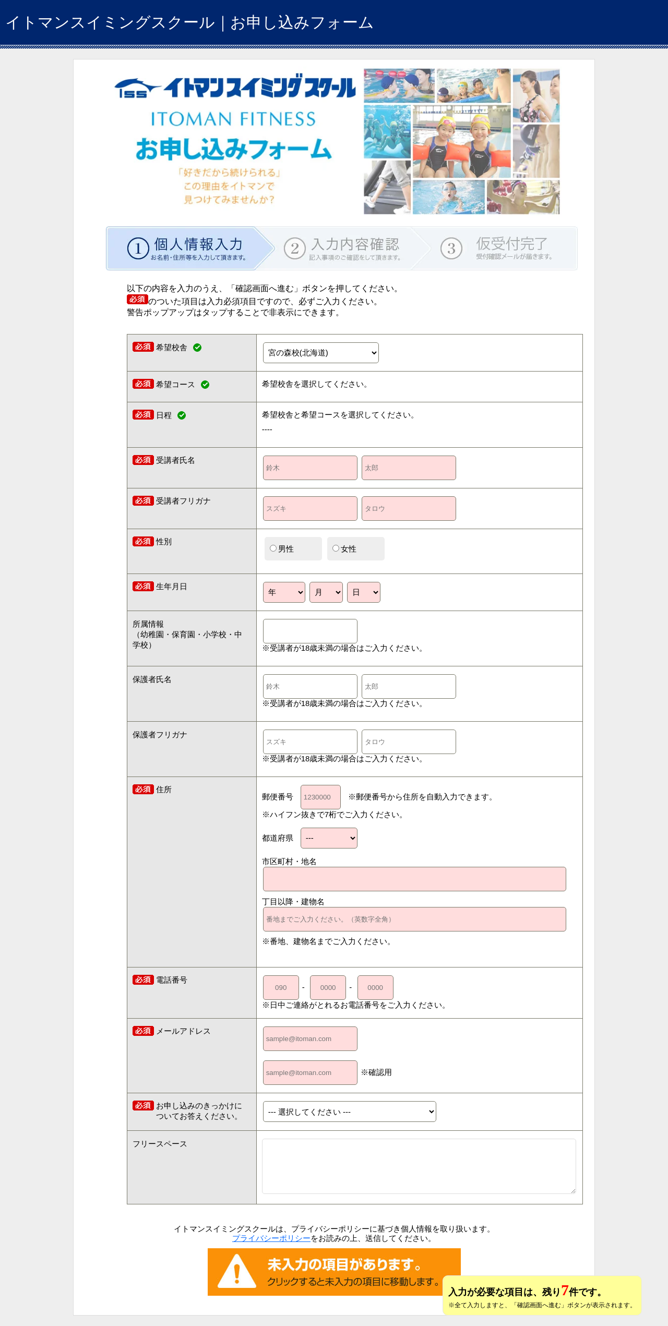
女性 (344, 548)
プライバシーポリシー (271, 1238)
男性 (282, 548)
